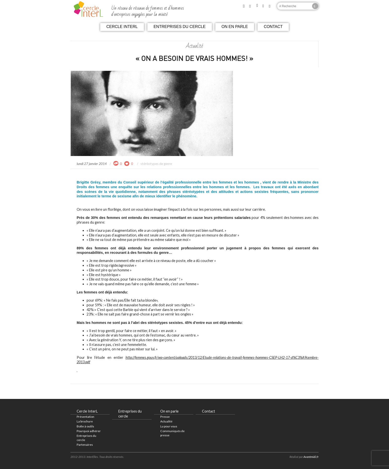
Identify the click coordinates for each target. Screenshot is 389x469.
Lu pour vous (168, 426)
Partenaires (85, 444)
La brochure (85, 421)
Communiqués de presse (172, 433)
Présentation (85, 416)
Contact (273, 27)
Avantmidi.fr (311, 457)
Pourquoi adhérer (89, 431)
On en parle (235, 27)
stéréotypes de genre (156, 164)
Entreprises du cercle (180, 27)
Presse (165, 416)
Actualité (166, 421)
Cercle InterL (122, 27)
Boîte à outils (85, 426)
